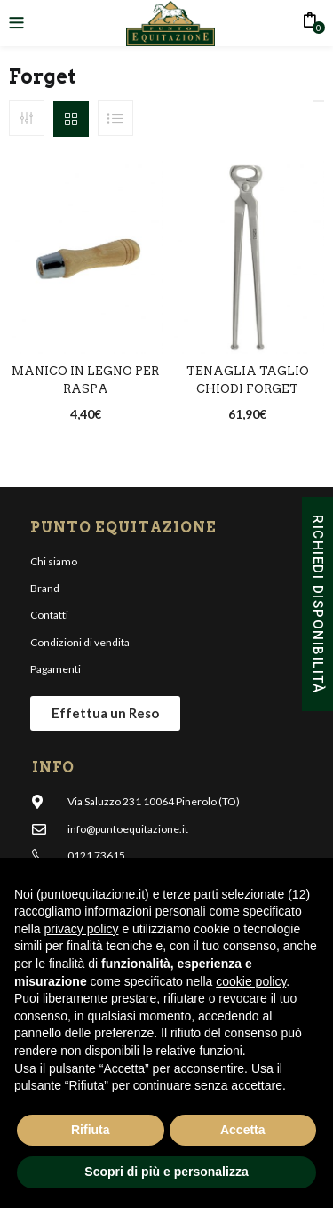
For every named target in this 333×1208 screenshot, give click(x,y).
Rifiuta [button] (90, 1130)
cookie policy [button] (251, 981)
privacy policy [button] (81, 929)
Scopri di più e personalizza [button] (166, 1171)
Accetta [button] (243, 1130)
